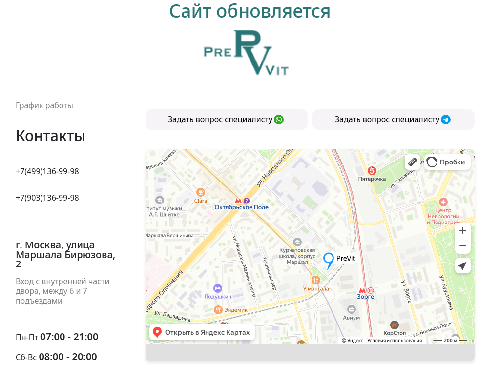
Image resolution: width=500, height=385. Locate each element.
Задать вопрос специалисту (226, 119)
